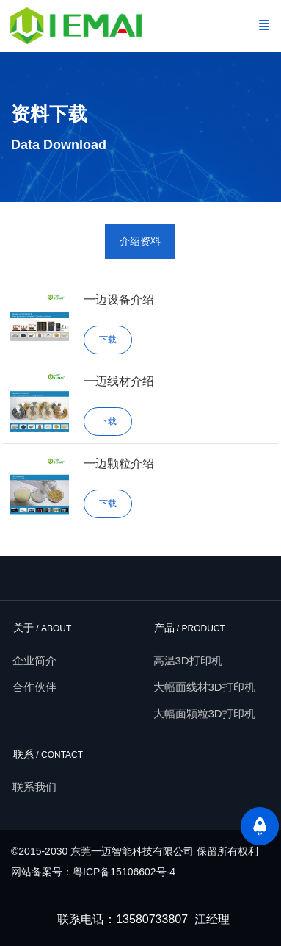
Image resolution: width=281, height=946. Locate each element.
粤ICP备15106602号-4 (124, 872)
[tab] (140, 241)
